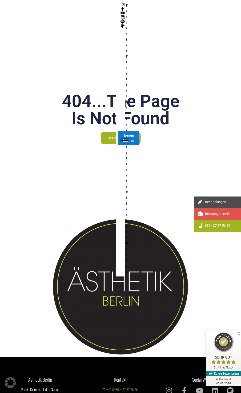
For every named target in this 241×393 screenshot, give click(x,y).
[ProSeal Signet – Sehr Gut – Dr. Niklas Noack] (223, 351)
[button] (10, 382)
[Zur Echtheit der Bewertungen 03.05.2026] (223, 381)
